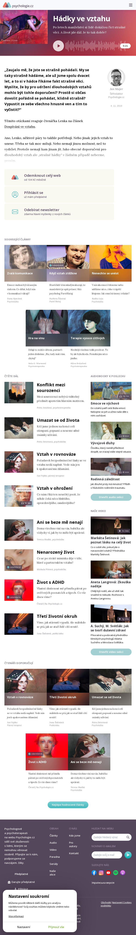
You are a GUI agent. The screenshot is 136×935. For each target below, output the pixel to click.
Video (53, 849)
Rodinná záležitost (105, 479)
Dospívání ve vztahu (19, 127)
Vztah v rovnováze (56, 454)
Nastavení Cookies (122, 902)
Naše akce (53, 872)
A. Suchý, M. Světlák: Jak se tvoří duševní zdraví (110, 628)
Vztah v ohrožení (55, 488)
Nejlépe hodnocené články (68, 804)
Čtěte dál (11, 376)
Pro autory (73, 844)
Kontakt (74, 853)
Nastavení (23, 927)
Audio (53, 842)
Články (54, 835)
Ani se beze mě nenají (60, 522)
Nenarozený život (55, 552)
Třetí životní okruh (57, 616)
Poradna (55, 856)
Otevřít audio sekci (111, 497)
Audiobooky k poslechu (108, 376)
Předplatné (21, 874)
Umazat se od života (58, 420)
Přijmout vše (56, 927)
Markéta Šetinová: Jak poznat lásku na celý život (111, 540)
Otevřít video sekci (111, 652)
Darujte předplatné (21, 882)
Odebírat (128, 854)
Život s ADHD (50, 582)
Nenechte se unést (105, 273)
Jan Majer (116, 89)
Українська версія (103, 882)
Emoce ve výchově (105, 403)
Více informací (16, 916)
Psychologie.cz (18, 5)
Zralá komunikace (20, 273)
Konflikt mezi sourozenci (51, 387)
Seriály (54, 864)
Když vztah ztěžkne (63, 273)
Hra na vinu (36, 338)
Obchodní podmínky (106, 904)
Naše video (98, 511)
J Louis (14, 40)
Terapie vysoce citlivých (88, 338)
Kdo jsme (74, 835)
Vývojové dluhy (103, 443)
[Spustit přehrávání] (58, 45)
